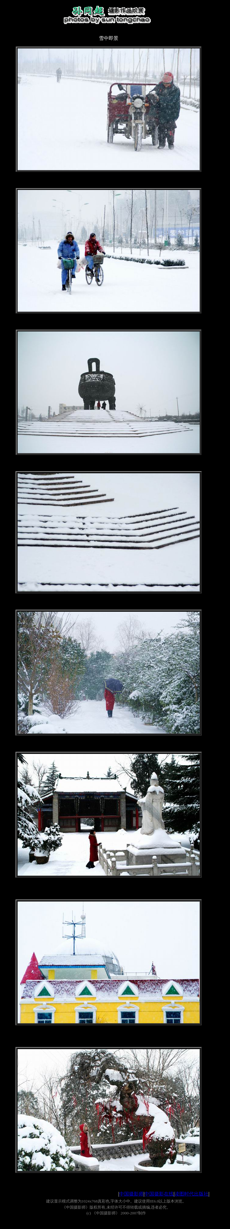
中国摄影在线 (159, 1193)
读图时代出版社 (191, 1193)
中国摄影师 (131, 1193)
